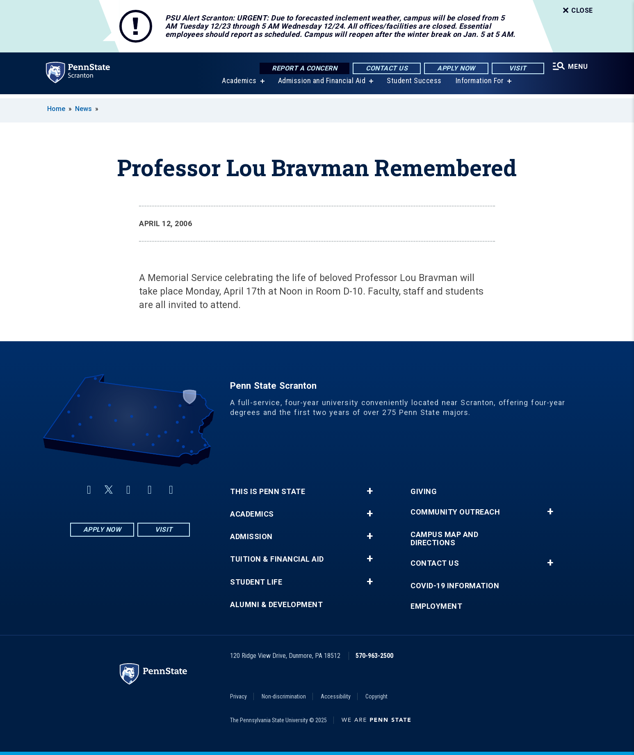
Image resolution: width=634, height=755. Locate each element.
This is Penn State (267, 491)
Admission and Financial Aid (321, 85)
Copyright (376, 696)
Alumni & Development (276, 605)
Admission (251, 537)
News (83, 109)
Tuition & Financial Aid (277, 559)
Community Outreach (455, 512)
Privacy (238, 696)
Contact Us (385, 69)
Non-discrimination (284, 696)
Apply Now (455, 69)
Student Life (256, 582)
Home (56, 109)
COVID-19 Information (455, 586)
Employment (436, 606)
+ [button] (370, 491)
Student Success (412, 85)
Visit (516, 69)
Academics (238, 85)
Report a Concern (302, 69)
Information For (478, 85)
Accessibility (336, 696)
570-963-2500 (374, 656)
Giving (424, 491)
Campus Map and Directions (444, 539)
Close (577, 11)
